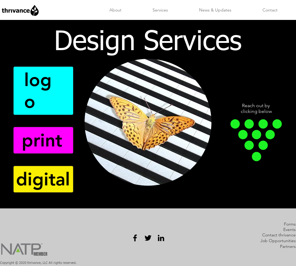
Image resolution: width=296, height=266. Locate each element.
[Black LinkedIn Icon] (161, 237)
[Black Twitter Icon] (148, 237)
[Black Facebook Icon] (135, 237)
